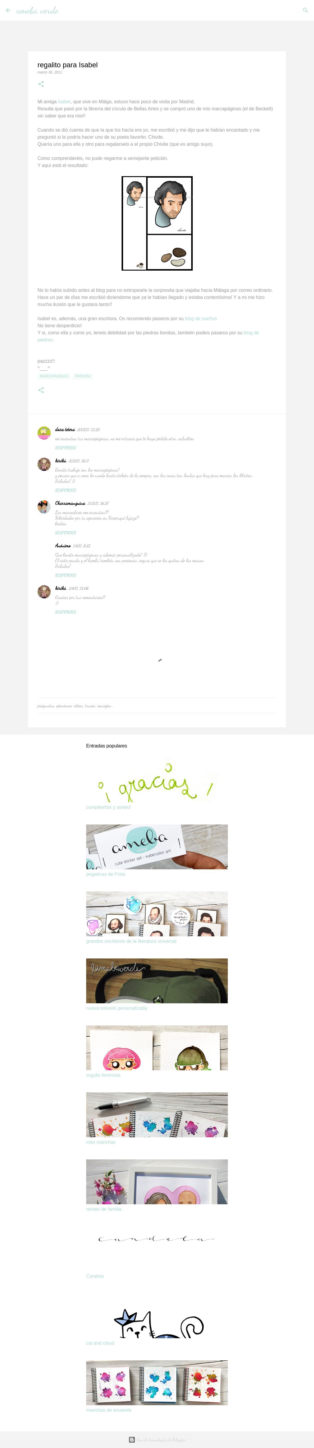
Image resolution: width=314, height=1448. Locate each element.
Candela (95, 1276)
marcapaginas (54, 376)
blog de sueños (201, 318)
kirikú (60, 460)
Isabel (64, 101)
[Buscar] (66, 10)
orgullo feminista (103, 1075)
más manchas (101, 1142)
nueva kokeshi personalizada (116, 1008)
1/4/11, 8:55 (81, 546)
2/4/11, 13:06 (78, 588)
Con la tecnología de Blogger (157, 1439)
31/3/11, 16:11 (78, 461)
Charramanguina (70, 503)
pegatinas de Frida (105, 874)
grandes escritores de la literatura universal (131, 941)
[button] (41, 85)
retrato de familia (103, 1209)
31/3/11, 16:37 (97, 503)
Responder (65, 447)
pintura (83, 376)
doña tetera (65, 429)
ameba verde (37, 10)
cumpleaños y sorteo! (108, 807)
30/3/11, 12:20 (88, 429)
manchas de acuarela (108, 1410)
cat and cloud (100, 1343)
